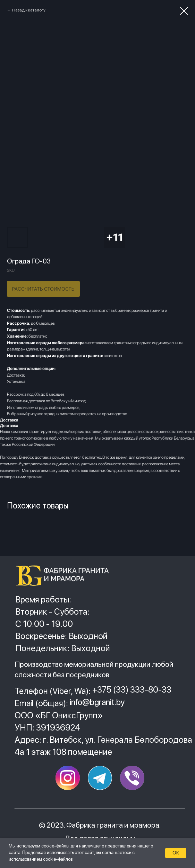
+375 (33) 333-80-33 (131, 690)
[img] (65, 575)
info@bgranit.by (97, 702)
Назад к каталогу (28, 10)
